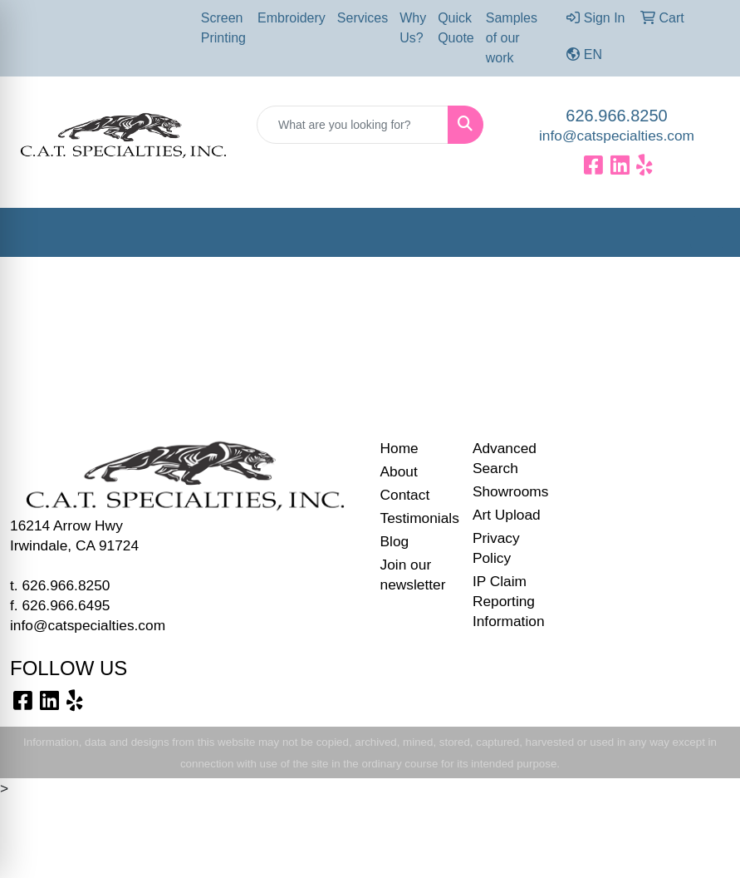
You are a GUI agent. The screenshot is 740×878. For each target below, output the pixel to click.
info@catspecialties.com (616, 135)
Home (399, 448)
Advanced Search (505, 458)
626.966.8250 (616, 115)
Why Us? (412, 28)
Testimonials (416, 518)
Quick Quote (456, 28)
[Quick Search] (352, 125)
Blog (394, 541)
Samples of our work (511, 38)
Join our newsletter (413, 574)
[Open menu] (706, 232)
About (399, 471)
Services (362, 18)
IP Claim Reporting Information (509, 601)
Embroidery (291, 18)
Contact (405, 494)
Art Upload (507, 514)
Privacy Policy (496, 548)
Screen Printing (223, 28)
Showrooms (509, 491)
